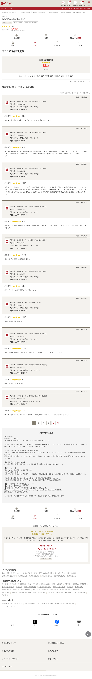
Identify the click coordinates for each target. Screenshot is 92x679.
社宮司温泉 (36, 590)
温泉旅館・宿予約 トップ (10, 12)
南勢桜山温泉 (45, 584)
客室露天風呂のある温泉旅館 (65, 603)
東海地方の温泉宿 (39, 12)
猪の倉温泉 (79, 587)
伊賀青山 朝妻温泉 (79, 584)
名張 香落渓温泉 (8, 587)
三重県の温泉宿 (52, 12)
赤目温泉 (16, 590)
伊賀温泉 (68, 584)
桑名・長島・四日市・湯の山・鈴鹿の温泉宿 (17, 573)
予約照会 (75, 3)
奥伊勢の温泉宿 (34, 576)
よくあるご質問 (8, 651)
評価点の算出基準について (81, 82)
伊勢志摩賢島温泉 (45, 587)
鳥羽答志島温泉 (65, 590)
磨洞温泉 (76, 590)
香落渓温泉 (22, 584)
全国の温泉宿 (25, 12)
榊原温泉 (70, 587)
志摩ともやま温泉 (59, 587)
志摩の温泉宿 (71, 576)
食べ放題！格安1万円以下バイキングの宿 (39, 603)
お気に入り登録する (30, 23)
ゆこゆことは (7, 667)
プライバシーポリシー (10, 659)
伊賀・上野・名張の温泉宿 (43, 573)
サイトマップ (53, 659)
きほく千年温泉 (33, 584)
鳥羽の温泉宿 (22, 576)
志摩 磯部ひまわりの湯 (55, 592)
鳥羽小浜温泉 (25, 590)
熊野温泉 (13, 584)
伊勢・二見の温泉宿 (8, 576)
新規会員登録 (78, 8)
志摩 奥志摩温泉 (30, 587)
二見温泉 (19, 587)
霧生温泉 (5, 584)
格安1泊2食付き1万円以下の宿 (12, 603)
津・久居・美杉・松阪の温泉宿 (65, 573)
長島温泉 (5, 595)
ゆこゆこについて (67, 8)
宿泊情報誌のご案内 (56, 643)
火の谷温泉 (54, 590)
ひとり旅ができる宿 (8, 606)
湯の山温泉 (5, 592)
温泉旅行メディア (9, 643)
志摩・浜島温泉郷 (79, 592)
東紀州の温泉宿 (47, 576)
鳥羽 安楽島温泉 (39, 592)
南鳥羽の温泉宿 (65, 12)
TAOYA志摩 (77, 12)
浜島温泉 (45, 590)
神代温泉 (68, 592)
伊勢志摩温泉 (6, 590)
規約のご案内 (53, 651)
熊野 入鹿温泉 (57, 584)
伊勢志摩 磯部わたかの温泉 (21, 592)
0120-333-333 (48, 548)
